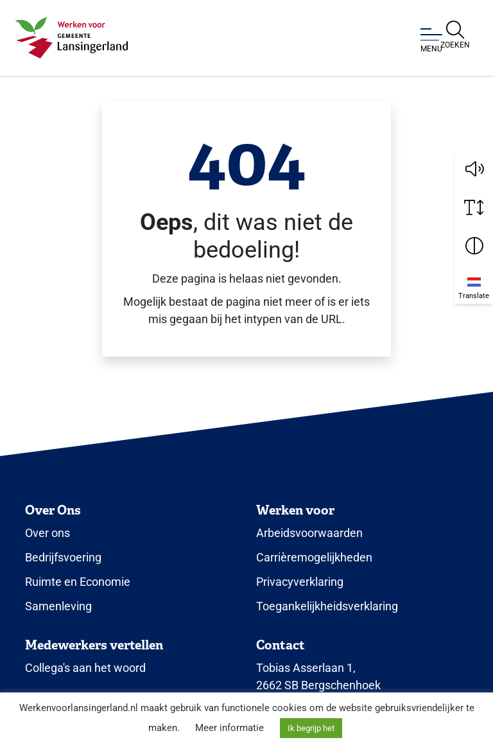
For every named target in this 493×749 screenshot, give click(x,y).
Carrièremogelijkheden (314, 557)
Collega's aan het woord (85, 667)
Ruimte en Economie (77, 581)
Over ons (47, 533)
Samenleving (58, 606)
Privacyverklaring (299, 581)
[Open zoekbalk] (455, 35)
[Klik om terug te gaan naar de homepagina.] (71, 37)
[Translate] (473, 284)
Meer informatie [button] (229, 728)
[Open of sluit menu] (431, 40)
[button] (473, 169)
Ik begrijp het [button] (311, 728)
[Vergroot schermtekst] (473, 207)
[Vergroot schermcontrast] (473, 246)
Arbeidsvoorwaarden (309, 533)
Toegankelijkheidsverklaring (327, 606)
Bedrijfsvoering (63, 557)
